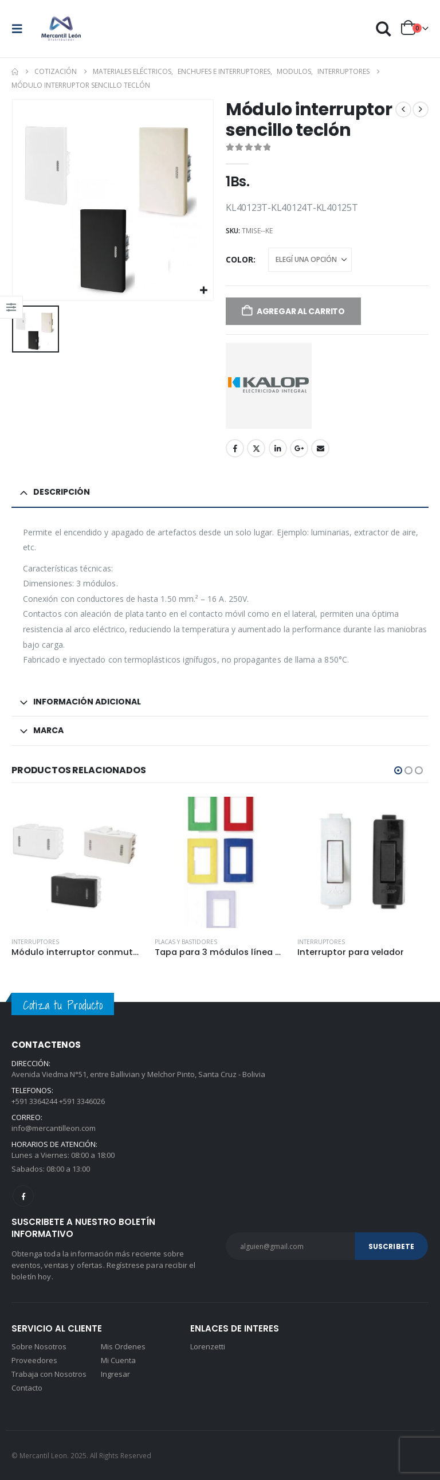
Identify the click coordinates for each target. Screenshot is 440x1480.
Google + (299, 448)
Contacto (26, 1388)
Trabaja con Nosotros (49, 1374)
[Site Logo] (61, 28)
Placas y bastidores (186, 942)
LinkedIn (278, 448)
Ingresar (115, 1374)
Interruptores (35, 942)
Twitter (256, 448)
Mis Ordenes (123, 1346)
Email (320, 448)
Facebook (235, 448)
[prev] (403, 109)
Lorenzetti (207, 1346)
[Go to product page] (77, 862)
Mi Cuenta (118, 1360)
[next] (420, 109)
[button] (20, 28)
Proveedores (34, 1360)
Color (239, 259)
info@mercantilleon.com (53, 1128)
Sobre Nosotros (38, 1346)
